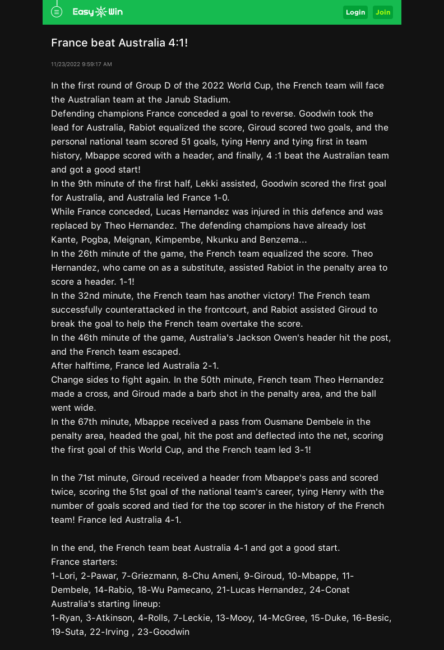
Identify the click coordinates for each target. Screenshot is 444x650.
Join (383, 12)
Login (355, 12)
